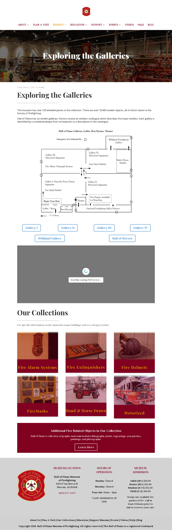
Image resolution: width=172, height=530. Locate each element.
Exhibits (58, 25)
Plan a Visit (41, 25)
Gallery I (31, 228)
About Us (35, 520)
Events (113, 25)
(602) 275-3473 (67, 492)
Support (96, 25)
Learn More (86, 447)
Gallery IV (140, 228)
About (22, 25)
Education (77, 25)
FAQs (141, 25)
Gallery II (68, 228)
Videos (129, 25)
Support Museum (99, 520)
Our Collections (66, 520)
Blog (151, 25)
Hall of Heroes (122, 238)
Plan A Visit (48, 520)
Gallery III (104, 228)
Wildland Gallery (50, 238)
